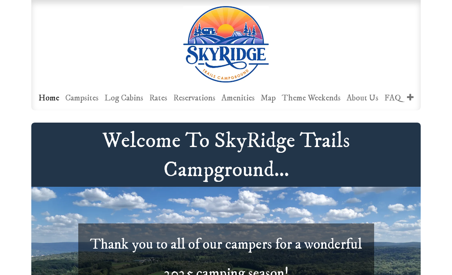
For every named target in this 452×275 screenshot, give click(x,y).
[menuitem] (49, 98)
